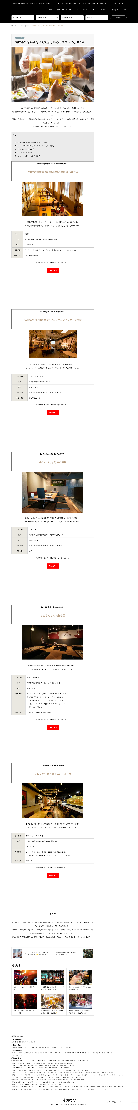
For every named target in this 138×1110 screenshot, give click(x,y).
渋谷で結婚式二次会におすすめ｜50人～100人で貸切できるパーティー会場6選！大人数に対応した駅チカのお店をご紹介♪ (48, 1079)
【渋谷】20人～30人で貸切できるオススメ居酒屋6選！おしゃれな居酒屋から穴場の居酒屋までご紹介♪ (43, 1065)
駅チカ (87, 1053)
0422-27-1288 (30, 846)
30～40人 (14, 1047)
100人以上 (55, 1047)
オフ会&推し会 (49, 1053)
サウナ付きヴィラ (17, 1055)
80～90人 (48, 1047)
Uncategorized (20, 38)
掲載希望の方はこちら (17, 1036)
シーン (61, 1104)
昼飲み (101, 1053)
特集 (50, 10)
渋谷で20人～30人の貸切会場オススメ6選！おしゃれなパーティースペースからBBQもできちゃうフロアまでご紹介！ (47, 1077)
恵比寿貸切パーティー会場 (99, 1089)
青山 (28, 1042)
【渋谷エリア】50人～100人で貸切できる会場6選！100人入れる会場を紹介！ (35, 1072)
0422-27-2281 (33, 387)
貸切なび (69, 1100)
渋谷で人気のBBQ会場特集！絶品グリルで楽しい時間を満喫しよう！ (105, 1087)
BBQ (20, 1053)
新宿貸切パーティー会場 (34, 1089)
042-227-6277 (31, 688)
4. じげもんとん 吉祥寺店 (23, 152)
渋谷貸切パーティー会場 (19, 1089)
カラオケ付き (94, 1053)
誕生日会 (34, 1053)
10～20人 (62, 1047)
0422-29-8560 (33, 540)
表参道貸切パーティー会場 (67, 1089)
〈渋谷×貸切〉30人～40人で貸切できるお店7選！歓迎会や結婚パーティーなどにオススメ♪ (62, 1060)
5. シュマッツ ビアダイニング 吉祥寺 (27, 156)
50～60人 (28, 1047)
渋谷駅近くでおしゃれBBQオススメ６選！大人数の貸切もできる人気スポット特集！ (37, 1084)
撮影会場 (41, 1053)
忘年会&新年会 (69, 1053)
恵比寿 (24, 1042)
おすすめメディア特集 (119, 10)
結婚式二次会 (27, 1053)
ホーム (53, 1104)
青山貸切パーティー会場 (50, 1089)
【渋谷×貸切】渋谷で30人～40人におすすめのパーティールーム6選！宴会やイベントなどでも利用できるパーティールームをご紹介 (51, 1070)
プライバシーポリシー (99, 10)
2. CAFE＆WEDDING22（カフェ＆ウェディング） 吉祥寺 (34, 146)
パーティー (15, 1053)
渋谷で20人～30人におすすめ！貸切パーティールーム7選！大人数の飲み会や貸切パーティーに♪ (94, 1075)
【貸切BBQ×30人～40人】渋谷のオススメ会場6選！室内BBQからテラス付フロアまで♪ (38, 1075)
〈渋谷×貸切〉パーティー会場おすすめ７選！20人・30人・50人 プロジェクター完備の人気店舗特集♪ (42, 1063)
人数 (57, 1104)
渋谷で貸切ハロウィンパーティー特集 (23, 1060)
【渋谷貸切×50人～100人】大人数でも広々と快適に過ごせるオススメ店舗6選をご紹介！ (86, 1072)
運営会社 (66, 1104)
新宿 (16, 1042)
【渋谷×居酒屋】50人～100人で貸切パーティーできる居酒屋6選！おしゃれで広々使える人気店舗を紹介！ (44, 1082)
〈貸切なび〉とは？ (120, 3)
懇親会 (82, 1053)
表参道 (33, 1042)
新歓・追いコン (59, 1053)
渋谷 (13, 1042)
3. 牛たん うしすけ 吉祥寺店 (24, 149)
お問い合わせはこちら (64, 10)
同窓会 (77, 1053)
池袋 (20, 1042)
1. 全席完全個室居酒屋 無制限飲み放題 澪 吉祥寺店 (32, 142)
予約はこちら (53, 270)
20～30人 (68, 1047)
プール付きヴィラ (109, 1053)
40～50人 (21, 1047)
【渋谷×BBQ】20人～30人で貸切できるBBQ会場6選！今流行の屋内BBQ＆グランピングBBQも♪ (41, 1067)
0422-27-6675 (29, 245)
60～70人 (34, 1047)
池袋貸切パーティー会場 (83, 1089)
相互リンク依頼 (82, 10)
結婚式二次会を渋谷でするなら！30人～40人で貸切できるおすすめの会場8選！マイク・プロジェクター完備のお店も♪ (47, 1087)
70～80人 (41, 1047)
